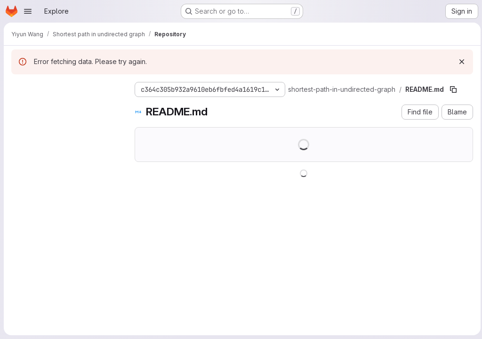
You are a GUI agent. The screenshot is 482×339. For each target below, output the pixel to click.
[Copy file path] (453, 89)
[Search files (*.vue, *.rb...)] (65, 106)
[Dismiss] (459, 61)
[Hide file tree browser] (18, 87)
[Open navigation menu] (27, 11)
